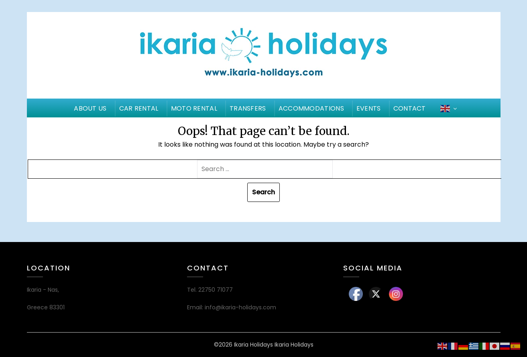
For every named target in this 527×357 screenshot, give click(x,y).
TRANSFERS (248, 108)
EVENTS (368, 108)
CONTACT (409, 108)
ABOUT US (90, 108)
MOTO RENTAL (194, 108)
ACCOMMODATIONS (311, 108)
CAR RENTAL (139, 108)
